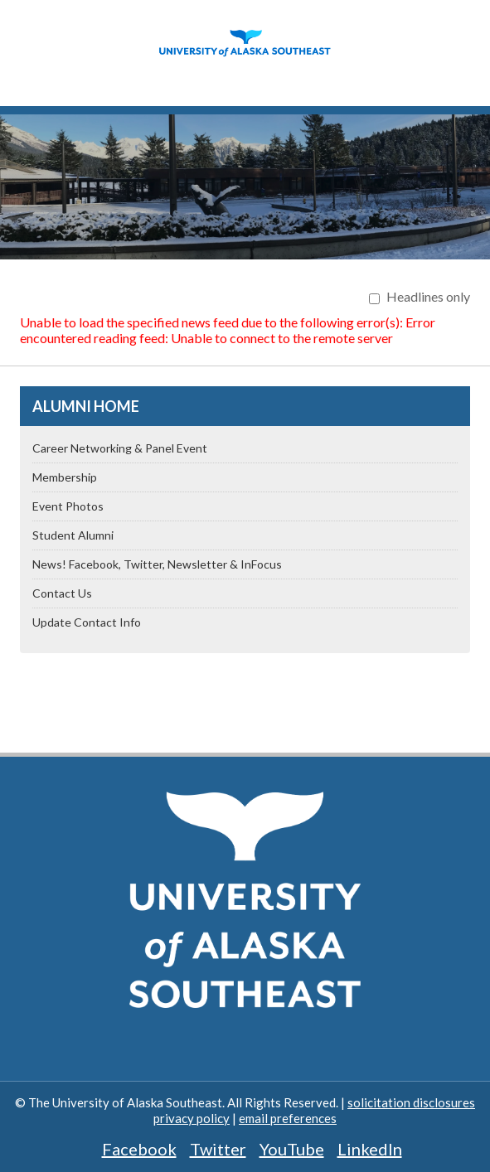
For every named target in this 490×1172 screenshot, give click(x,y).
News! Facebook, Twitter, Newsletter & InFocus (157, 564)
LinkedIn (369, 1149)
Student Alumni (73, 535)
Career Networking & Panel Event (119, 448)
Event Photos (68, 506)
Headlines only (428, 296)
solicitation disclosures (411, 1102)
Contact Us (62, 593)
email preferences (288, 1118)
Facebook (139, 1149)
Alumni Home (85, 406)
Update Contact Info (86, 622)
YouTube (292, 1149)
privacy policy (191, 1118)
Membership (64, 477)
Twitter (218, 1149)
